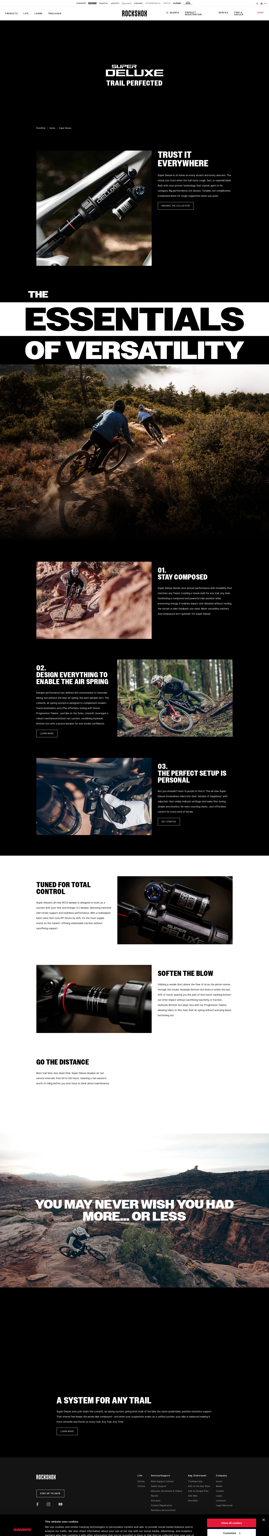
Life (26, 13)
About (219, 1481)
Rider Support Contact (162, 1481)
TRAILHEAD (55, 13)
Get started (169, 821)
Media (219, 1486)
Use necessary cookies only (231, 1523)
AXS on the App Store (199, 1486)
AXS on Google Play (198, 1491)
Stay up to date (50, 1493)
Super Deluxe (65, 128)
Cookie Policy (83, 1519)
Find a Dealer (238, 13)
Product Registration (193, 13)
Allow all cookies (231, 1503)
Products (11, 13)
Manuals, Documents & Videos (166, 1491)
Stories (141, 1481)
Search (174, 12)
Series (52, 128)
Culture (141, 1486)
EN (264, 4)
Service (224, 12)
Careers (220, 1491)
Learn (38, 13)
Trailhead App (195, 1481)
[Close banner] (263, 1500)
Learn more (47, 733)
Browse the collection (176, 205)
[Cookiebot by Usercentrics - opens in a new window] (22, 1529)
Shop (260, 12)
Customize (231, 1513)
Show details (53, 1529)
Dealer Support (158, 1486)
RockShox (41, 128)
